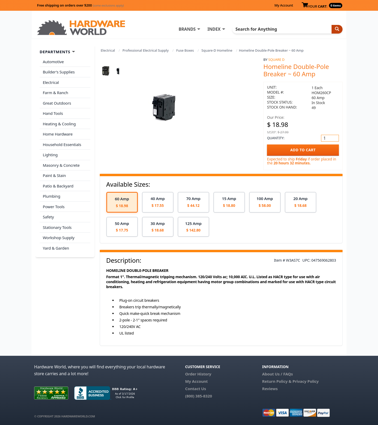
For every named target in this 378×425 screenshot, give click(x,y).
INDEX (213, 29)
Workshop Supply (59, 237)
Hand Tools (53, 113)
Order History (198, 373)
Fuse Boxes (185, 50)
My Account (283, 5)
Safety (48, 216)
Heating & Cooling (59, 123)
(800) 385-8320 (198, 396)
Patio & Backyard (58, 186)
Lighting (50, 154)
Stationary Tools (57, 227)
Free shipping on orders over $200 (80, 5)
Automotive (53, 61)
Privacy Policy (305, 381)
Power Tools (54, 206)
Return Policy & (276, 381)
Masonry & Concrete (61, 165)
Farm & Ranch (55, 92)
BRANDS (187, 29)
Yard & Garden (56, 248)
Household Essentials (62, 144)
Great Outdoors (57, 103)
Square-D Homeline (216, 50)
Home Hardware (58, 134)
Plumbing (51, 196)
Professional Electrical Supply (146, 50)
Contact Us (195, 388)
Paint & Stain (54, 175)
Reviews (269, 388)
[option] (122, 202)
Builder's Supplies (59, 71)
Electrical (108, 50)
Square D (276, 59)
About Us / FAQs (277, 373)
